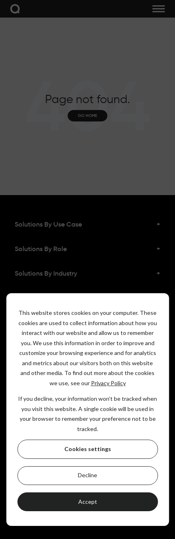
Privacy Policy (108, 383)
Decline (87, 475)
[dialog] (87, 409)
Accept (87, 501)
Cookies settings (87, 448)
